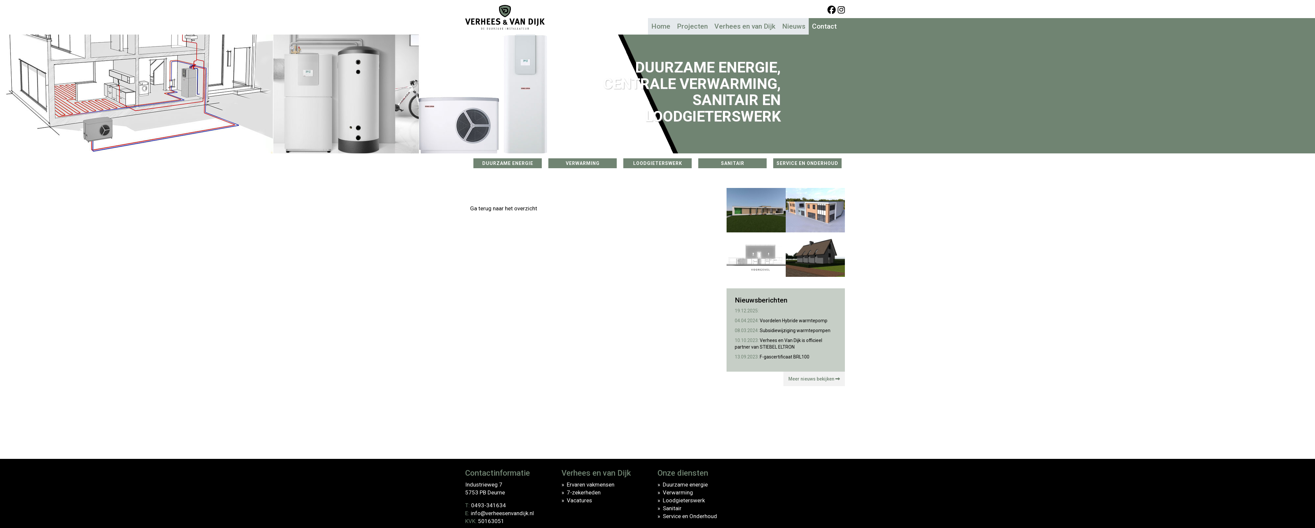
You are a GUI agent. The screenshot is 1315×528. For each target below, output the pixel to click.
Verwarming (678, 492)
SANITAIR (732, 163)
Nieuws (793, 26)
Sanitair (672, 508)
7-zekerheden (584, 492)
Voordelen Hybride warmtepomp (781, 320)
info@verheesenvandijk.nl (502, 513)
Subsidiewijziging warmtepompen (782, 330)
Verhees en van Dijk (745, 26)
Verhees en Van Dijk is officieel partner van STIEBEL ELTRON (778, 344)
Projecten (692, 26)
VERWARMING (583, 163)
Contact (824, 26)
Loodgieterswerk (684, 500)
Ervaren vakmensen (590, 484)
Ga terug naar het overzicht (503, 208)
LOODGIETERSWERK (657, 163)
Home (660, 26)
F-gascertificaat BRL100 (772, 356)
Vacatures (579, 500)
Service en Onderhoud (690, 516)
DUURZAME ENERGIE (507, 163)
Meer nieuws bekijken (814, 379)
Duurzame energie (685, 484)
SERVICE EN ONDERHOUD (807, 163)
